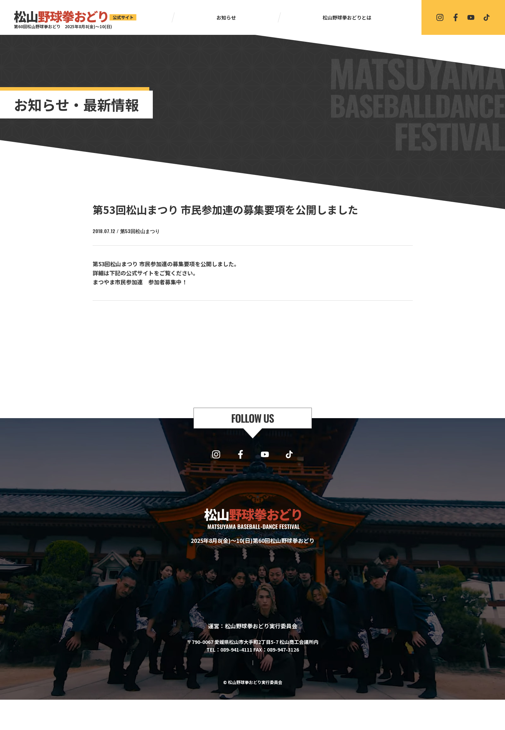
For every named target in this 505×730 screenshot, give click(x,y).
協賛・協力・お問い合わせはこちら (252, 673)
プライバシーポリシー (270, 693)
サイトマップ (224, 693)
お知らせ (226, 17)
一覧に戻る (256, 319)
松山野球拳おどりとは (347, 17)
